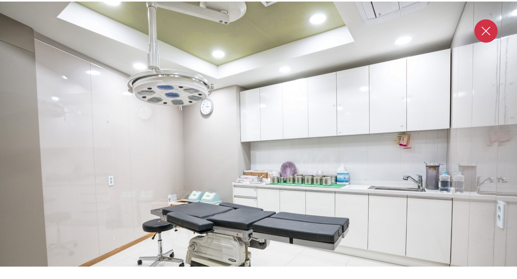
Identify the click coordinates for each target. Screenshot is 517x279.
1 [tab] (241, 274)
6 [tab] (280, 274)
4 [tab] (266, 274)
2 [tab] (252, 274)
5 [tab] (273, 274)
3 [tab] (259, 274)
